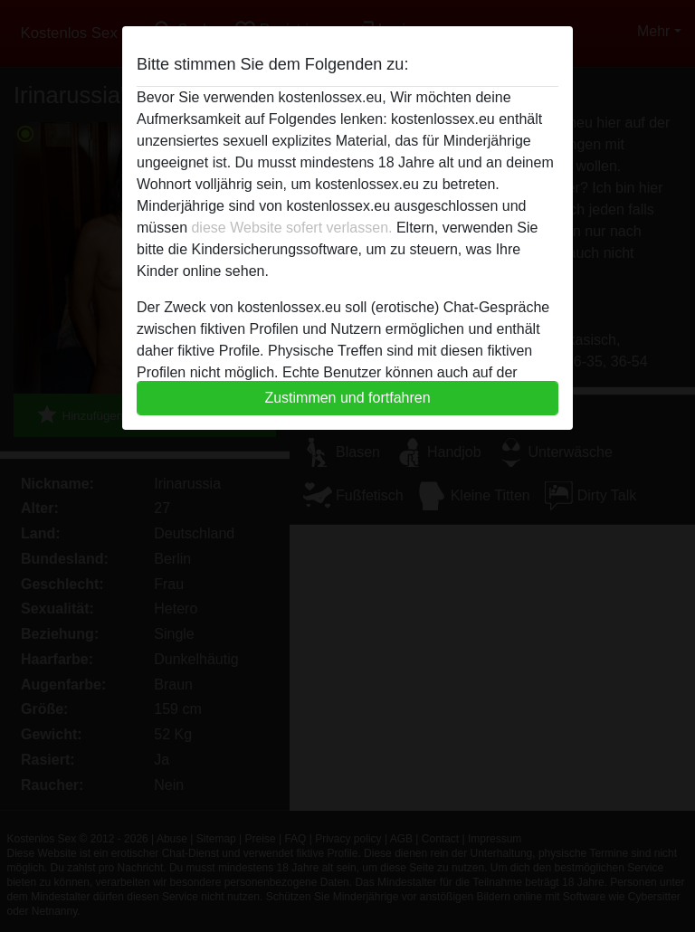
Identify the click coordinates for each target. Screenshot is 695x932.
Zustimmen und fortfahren (347, 397)
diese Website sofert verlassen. (291, 227)
